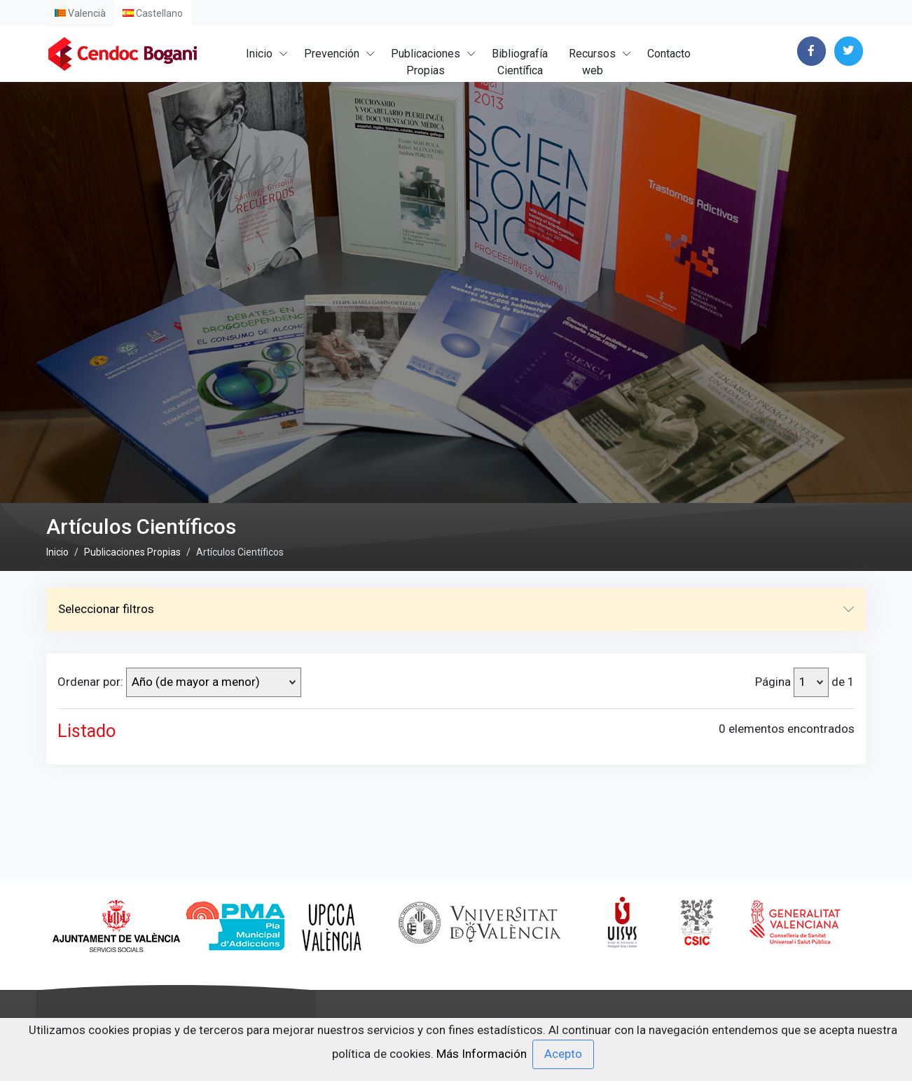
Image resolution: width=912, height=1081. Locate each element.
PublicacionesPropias (425, 62)
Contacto (669, 53)
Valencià (80, 13)
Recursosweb (592, 62)
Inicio (259, 53)
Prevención (331, 53)
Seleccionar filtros (456, 729)
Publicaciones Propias (132, 671)
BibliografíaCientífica (520, 62)
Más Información (481, 1053)
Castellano (153, 13)
